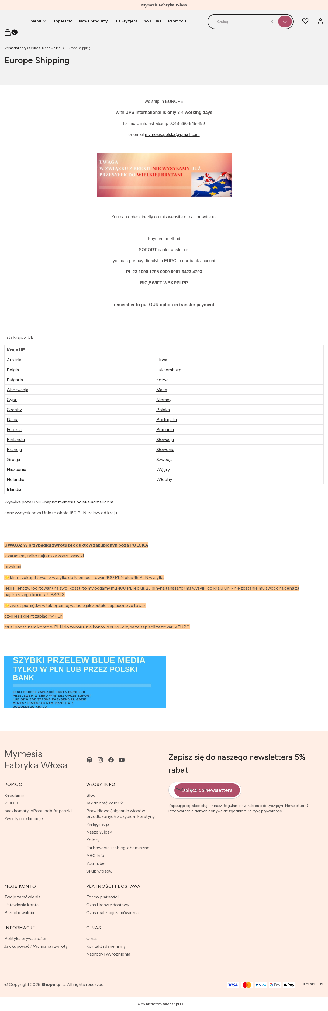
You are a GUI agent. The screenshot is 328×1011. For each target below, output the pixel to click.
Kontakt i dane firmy (106, 946)
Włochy (164, 479)
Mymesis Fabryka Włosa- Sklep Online (32, 48)
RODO (11, 803)
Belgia (13, 369)
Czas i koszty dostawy (107, 904)
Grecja (13, 459)
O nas (92, 938)
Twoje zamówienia (22, 897)
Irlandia (14, 489)
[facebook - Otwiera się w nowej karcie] (111, 760)
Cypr (12, 399)
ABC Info (95, 855)
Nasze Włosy (99, 832)
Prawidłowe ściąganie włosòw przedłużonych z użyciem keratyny (120, 813)
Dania (12, 419)
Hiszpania (16, 469)
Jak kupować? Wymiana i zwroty (36, 946)
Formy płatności (102, 897)
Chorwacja (17, 389)
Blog (90, 795)
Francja (14, 449)
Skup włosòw (99, 871)
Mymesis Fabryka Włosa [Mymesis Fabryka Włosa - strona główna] (36, 759)
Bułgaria (15, 379)
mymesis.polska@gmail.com (172, 134)
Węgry (163, 469)
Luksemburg (168, 369)
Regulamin (14, 795)
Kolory (92, 839)
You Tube (95, 863)
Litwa (161, 359)
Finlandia (16, 439)
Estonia (14, 429)
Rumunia (165, 429)
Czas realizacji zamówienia (112, 912)
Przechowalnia (19, 912)
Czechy (14, 409)
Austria (14, 359)
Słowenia (165, 449)
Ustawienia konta (21, 904)
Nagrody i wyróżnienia (108, 954)
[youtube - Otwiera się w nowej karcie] (122, 760)
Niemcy (163, 399)
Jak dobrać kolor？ (105, 803)
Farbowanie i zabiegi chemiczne (117, 847)
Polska (163, 409)
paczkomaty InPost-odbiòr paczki (38, 810)
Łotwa (162, 379)
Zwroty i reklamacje (23, 818)
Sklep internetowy (158, 1004)
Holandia (15, 479)
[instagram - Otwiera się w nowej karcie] (100, 760)
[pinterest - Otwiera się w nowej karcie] (89, 760)
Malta (161, 389)
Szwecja (164, 459)
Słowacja (165, 439)
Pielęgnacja (97, 824)
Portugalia (166, 419)
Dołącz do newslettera (207, 790)
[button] (285, 21)
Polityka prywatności (25, 938)
